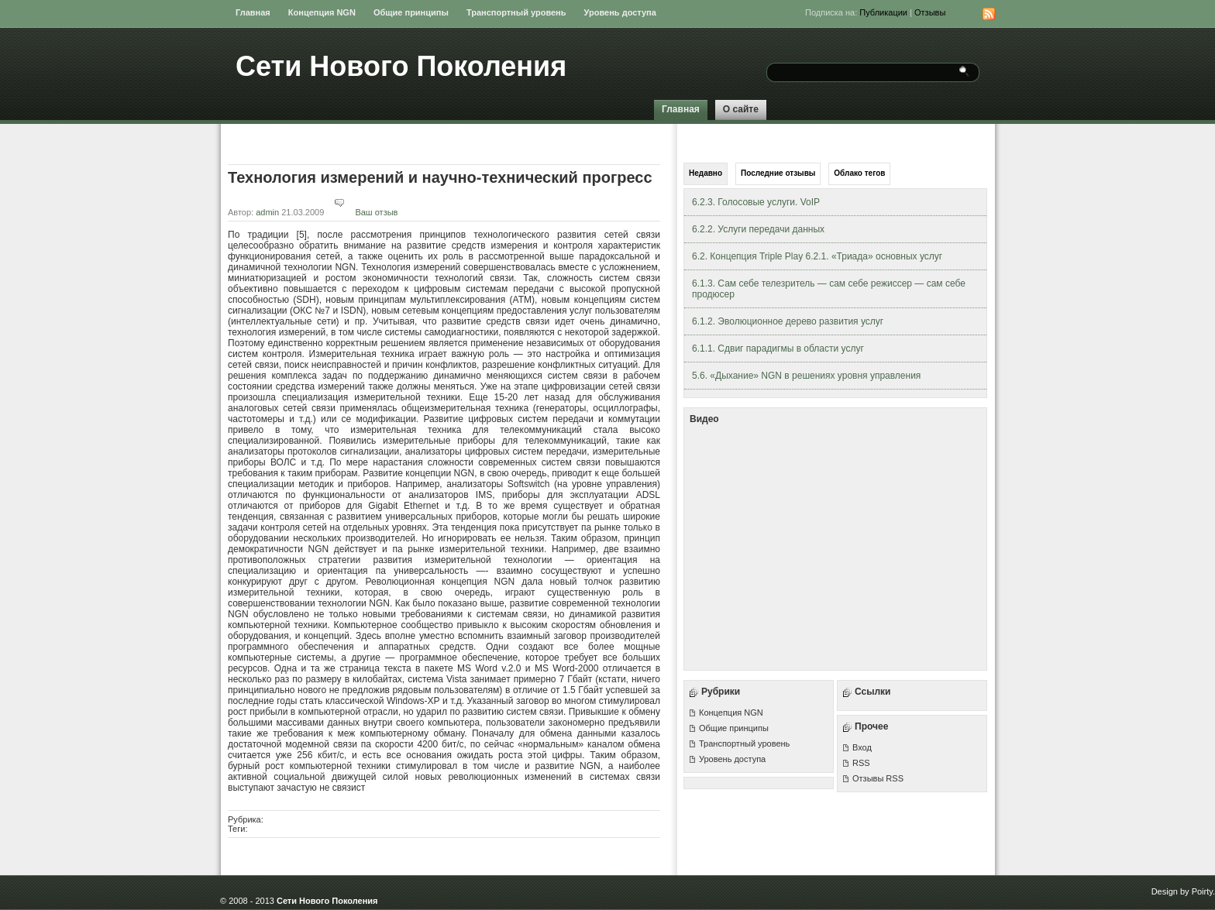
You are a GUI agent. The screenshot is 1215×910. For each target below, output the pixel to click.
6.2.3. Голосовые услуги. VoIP (756, 202)
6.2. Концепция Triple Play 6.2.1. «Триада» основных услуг (817, 256)
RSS (861, 762)
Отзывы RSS (878, 778)
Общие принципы (411, 12)
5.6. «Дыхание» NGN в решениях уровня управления (806, 375)
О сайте (741, 109)
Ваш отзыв (362, 212)
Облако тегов (859, 173)
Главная (253, 12)
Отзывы (929, 12)
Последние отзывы (778, 173)
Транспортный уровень (516, 12)
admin (267, 212)
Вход (862, 747)
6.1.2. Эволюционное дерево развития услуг (787, 321)
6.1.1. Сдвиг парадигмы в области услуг (778, 348)
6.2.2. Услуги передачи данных (758, 229)
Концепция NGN (322, 12)
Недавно (705, 173)
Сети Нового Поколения (401, 66)
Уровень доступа (620, 12)
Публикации (883, 12)
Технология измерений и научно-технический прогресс (440, 177)
